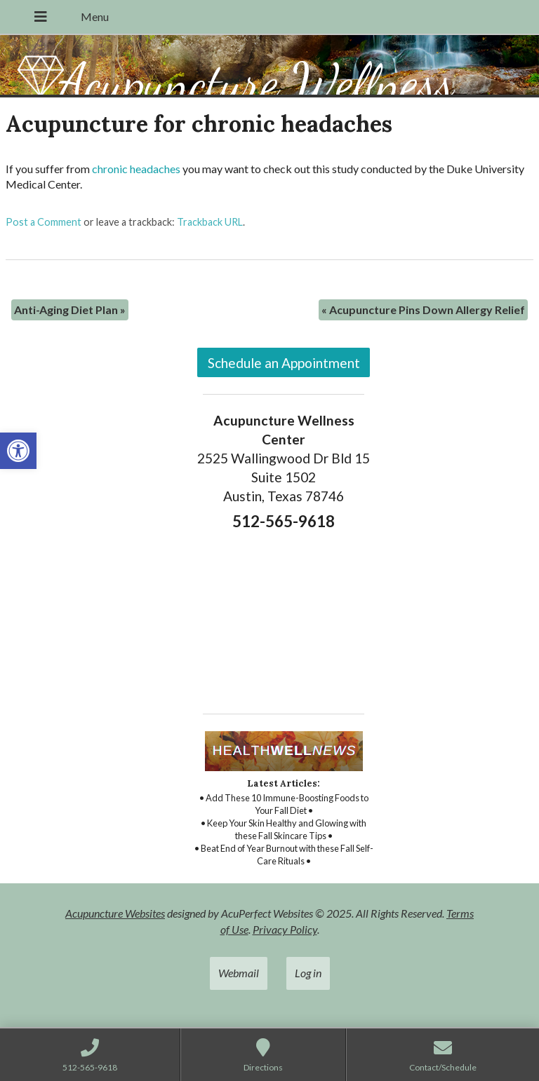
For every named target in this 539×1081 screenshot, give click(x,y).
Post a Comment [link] (43, 222)
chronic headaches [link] (136, 168)
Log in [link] (308, 972)
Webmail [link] (238, 972)
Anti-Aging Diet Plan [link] (70, 309)
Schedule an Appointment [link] (284, 363)
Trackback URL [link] (210, 222)
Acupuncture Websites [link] (115, 913)
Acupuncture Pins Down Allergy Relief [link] (423, 309)
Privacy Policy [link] (285, 929)
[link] (18, 451)
